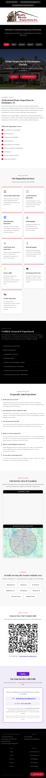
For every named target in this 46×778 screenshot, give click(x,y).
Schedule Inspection (28, 77)
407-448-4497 (28, 736)
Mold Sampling (34, 762)
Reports (30, 44)
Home (6, 44)
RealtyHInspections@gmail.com (28, 656)
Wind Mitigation (34, 759)
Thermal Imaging (34, 766)
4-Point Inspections (34, 755)
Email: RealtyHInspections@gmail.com (30, 2)
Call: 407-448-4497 (12, 2)
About (13, 44)
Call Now (14, 77)
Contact (39, 44)
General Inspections (34, 751)
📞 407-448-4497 (37, 774)
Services (21, 44)
